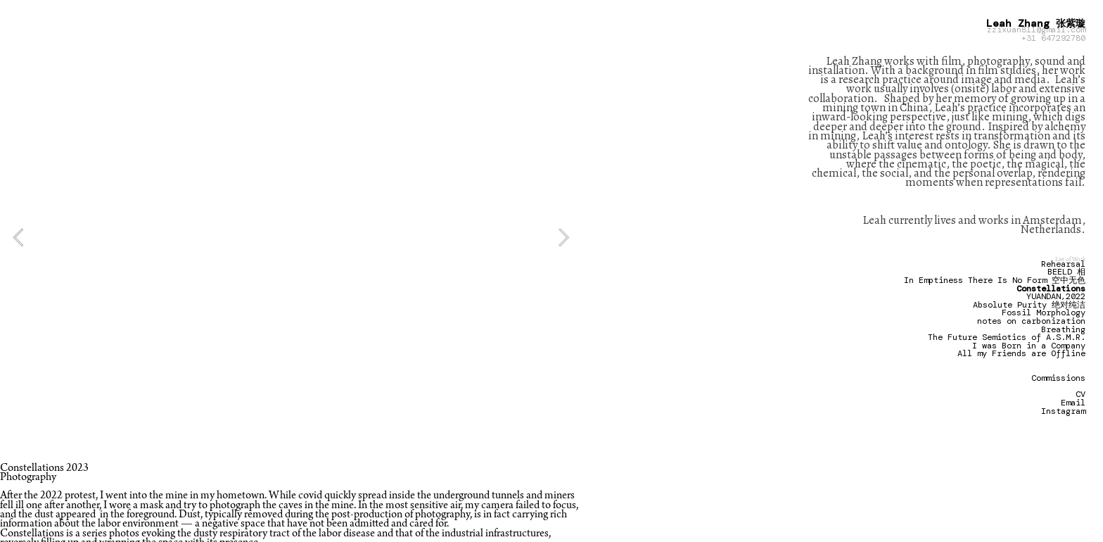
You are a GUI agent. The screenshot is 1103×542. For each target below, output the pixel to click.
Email (1073, 402)
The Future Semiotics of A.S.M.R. (1006, 337)
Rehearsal (1063, 264)
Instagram (1063, 411)
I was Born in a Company (1028, 345)
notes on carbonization (1031, 321)
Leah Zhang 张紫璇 (1035, 23)
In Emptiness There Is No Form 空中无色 (994, 280)
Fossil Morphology (1043, 312)
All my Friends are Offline (1021, 353)
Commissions (1058, 378)
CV (1080, 394)
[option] (291, 237)
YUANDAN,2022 (1055, 296)
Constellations (1050, 288)
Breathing (1063, 329)
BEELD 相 (1066, 271)
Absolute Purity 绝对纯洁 (1029, 304)
